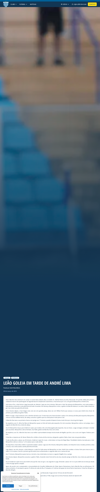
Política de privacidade (24, 489)
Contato (92, 4)
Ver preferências (33, 486)
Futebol (23, 4)
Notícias (33, 4)
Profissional (15, 378)
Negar (20, 486)
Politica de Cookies (15, 489)
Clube (13, 4)
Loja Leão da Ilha (79, 4)
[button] (38, 473)
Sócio (65, 4)
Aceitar (8, 486)
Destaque (7, 378)
